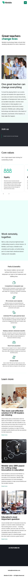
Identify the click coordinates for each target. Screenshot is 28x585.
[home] (6, 2)
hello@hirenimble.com (14, 570)
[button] (25, 2)
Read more (4, 435)
